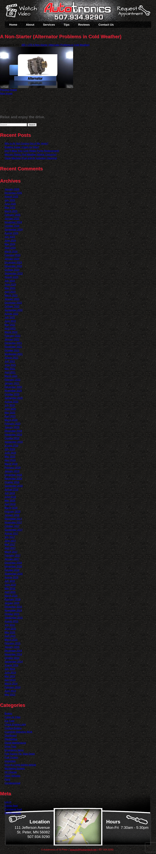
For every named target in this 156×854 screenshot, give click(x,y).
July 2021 (10, 361)
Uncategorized (12, 783)
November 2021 (13, 346)
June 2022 (10, 321)
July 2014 (10, 669)
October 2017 (12, 526)
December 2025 (13, 193)
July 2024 (10, 237)
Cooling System (13, 728)
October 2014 (12, 658)
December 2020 (13, 387)
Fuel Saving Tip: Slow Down (20, 754)
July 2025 (10, 200)
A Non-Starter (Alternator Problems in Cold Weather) (61, 45)
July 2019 (10, 449)
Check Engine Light (15, 724)
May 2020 (10, 412)
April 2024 (10, 248)
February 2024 (12, 255)
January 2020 (12, 427)
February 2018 (12, 511)
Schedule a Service (133, 12)
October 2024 (12, 226)
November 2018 (13, 478)
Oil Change (11, 772)
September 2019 (14, 442)
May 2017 (10, 544)
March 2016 (11, 595)
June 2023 (10, 284)
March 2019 (11, 464)
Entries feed (11, 805)
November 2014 (13, 654)
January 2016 (12, 603)
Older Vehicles (12, 776)
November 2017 (13, 522)
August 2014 (11, 665)
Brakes (8, 713)
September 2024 (14, 229)
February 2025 (12, 215)
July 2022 (10, 317)
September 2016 (14, 573)
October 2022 (12, 306)
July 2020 (10, 405)
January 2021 (12, 383)
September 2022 (14, 310)
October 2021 (12, 350)
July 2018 (10, 493)
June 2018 (10, 497)
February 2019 (12, 467)
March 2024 (11, 251)
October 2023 (12, 270)
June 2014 (10, 672)
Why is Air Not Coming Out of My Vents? (26, 143)
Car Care (9, 721)
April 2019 (10, 460)
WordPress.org (13, 813)
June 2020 (10, 409)
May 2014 (10, 676)
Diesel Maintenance (15, 743)
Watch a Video (23, 11)
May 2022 (10, 324)
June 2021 (10, 365)
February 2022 (12, 335)
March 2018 (11, 508)
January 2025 (12, 218)
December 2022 (13, 303)
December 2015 (13, 606)
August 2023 (11, 277)
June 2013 (10, 691)
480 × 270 (26, 45)
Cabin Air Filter (13, 717)
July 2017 (10, 537)
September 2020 (14, 398)
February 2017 (12, 555)
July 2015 (10, 625)
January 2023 (12, 299)
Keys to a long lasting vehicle (20, 765)
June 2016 (10, 584)
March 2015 (11, 639)
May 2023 (10, 288)
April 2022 (10, 328)
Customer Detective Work (18, 732)
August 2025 (11, 196)
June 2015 (10, 628)
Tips (66, 24)
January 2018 (12, 515)
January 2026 (12, 189)
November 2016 (13, 566)
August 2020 (11, 401)
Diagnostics (11, 739)
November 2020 (13, 390)
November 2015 (13, 610)
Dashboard (10, 735)
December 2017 (13, 519)
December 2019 (13, 431)
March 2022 (11, 332)
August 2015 (11, 621)
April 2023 (10, 292)
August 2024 (11, 233)
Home (13, 24)
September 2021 (14, 354)
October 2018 (12, 482)
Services (49, 24)
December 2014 (13, 650)
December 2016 (13, 563)
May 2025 (10, 207)
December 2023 (13, 262)
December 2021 (13, 343)
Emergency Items (14, 750)
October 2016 (12, 570)
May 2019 (10, 456)
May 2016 (10, 588)
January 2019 (12, 471)
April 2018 (10, 504)
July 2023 (10, 281)
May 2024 (10, 244)
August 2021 (11, 357)
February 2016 (12, 599)
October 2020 (12, 394)
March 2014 (11, 683)
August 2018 (11, 489)
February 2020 (12, 423)
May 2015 (10, 632)
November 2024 (13, 222)
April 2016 (10, 592)
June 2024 (10, 240)
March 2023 (11, 295)
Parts (7, 779)
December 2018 (13, 475)
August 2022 (11, 313)
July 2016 (10, 581)
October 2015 (12, 614)
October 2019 (12, 438)
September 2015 (14, 617)
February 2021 (12, 379)
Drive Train (10, 746)
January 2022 (12, 339)
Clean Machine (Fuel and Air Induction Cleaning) (31, 158)
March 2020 (11, 420)
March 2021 (11, 376)
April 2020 (10, 416)
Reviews (84, 24)
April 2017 (10, 548)
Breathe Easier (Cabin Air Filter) (22, 147)
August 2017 (11, 533)
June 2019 (10, 453)
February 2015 (12, 643)
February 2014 (12, 687)
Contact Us (106, 24)
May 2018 (10, 500)
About (30, 24)
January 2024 (12, 259)
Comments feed (13, 809)
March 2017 (11, 552)
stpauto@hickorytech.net (83, 849)
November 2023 (13, 266)
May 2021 (10, 368)
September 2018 (14, 486)
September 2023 (14, 273)
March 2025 (11, 211)
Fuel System (11, 757)
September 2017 (14, 530)
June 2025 (10, 204)
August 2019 (11, 445)
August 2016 (11, 577)
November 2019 (13, 434)
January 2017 (12, 559)
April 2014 (10, 680)
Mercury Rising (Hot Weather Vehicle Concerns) (30, 154)
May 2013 (10, 694)
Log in (8, 802)
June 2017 (10, 541)
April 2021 (10, 372)
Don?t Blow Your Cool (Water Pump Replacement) (32, 151)
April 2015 (10, 636)
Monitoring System (15, 768)
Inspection (10, 761)
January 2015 (12, 647)
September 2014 (14, 661)
